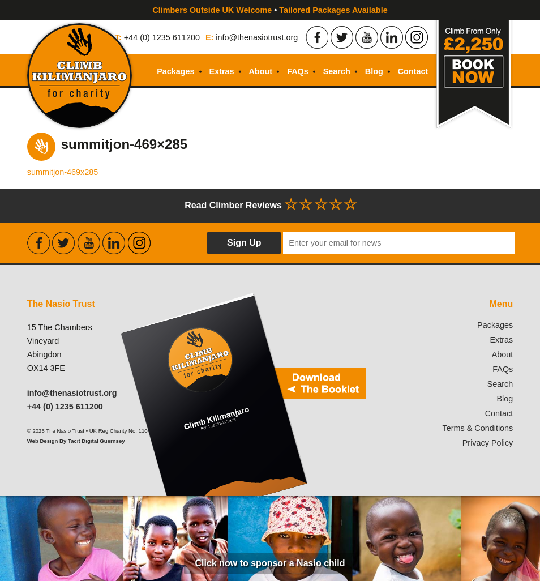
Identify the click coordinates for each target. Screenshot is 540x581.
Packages (175, 71)
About (261, 71)
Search (336, 71)
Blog (374, 71)
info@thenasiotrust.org (257, 37)
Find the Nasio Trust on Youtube (366, 37)
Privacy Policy (487, 442)
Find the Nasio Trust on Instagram (416, 37)
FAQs (297, 71)
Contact (413, 71)
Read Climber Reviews (270, 204)
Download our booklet (242, 394)
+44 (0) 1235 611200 (162, 37)
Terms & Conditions (478, 428)
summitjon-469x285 (62, 172)
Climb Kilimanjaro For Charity (79, 75)
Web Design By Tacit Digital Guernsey (76, 441)
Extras (221, 71)
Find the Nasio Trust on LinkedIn (391, 37)
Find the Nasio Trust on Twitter (342, 37)
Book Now (473, 75)
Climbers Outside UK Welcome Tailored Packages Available (269, 10)
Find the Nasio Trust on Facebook (317, 37)
